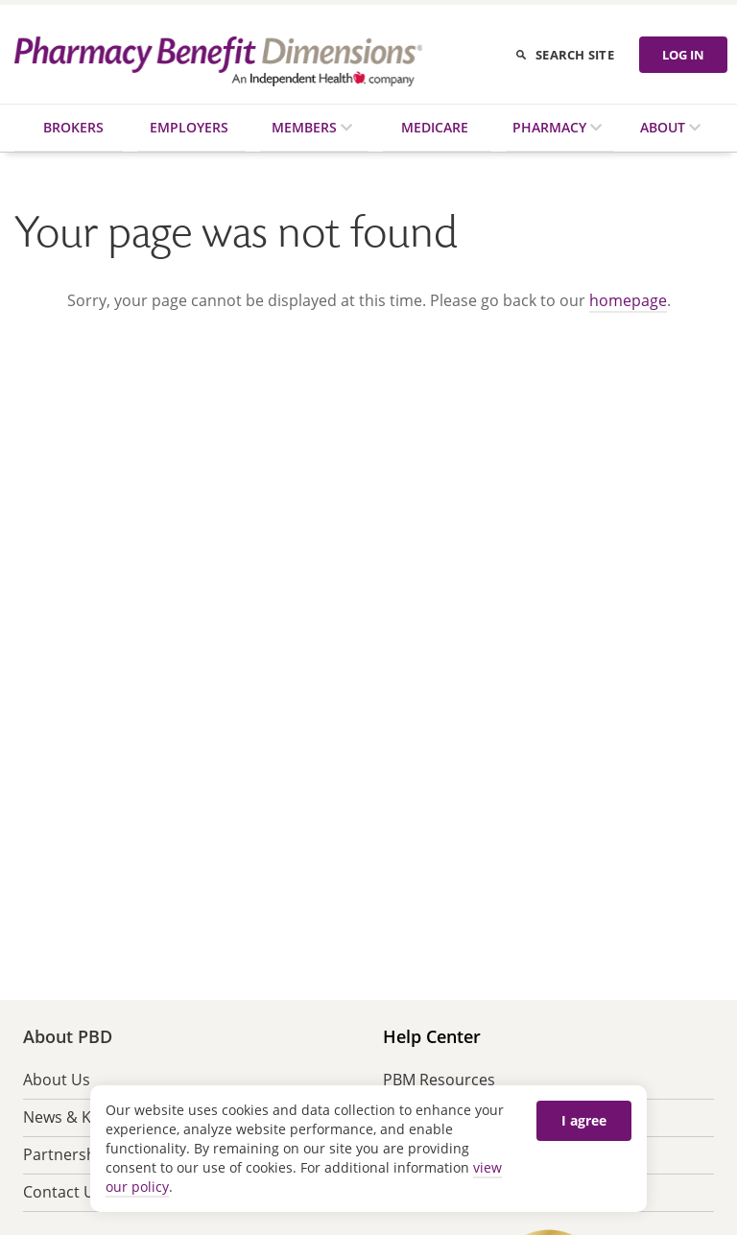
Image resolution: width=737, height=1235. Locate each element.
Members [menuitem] (306, 127)
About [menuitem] (664, 127)
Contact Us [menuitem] (63, 1191)
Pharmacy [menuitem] (551, 127)
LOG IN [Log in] (683, 54)
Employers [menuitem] (189, 127)
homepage (628, 300)
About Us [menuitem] (56, 1079)
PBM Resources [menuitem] (439, 1079)
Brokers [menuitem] (73, 127)
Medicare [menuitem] (434, 127)
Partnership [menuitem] (66, 1154)
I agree (583, 1120)
